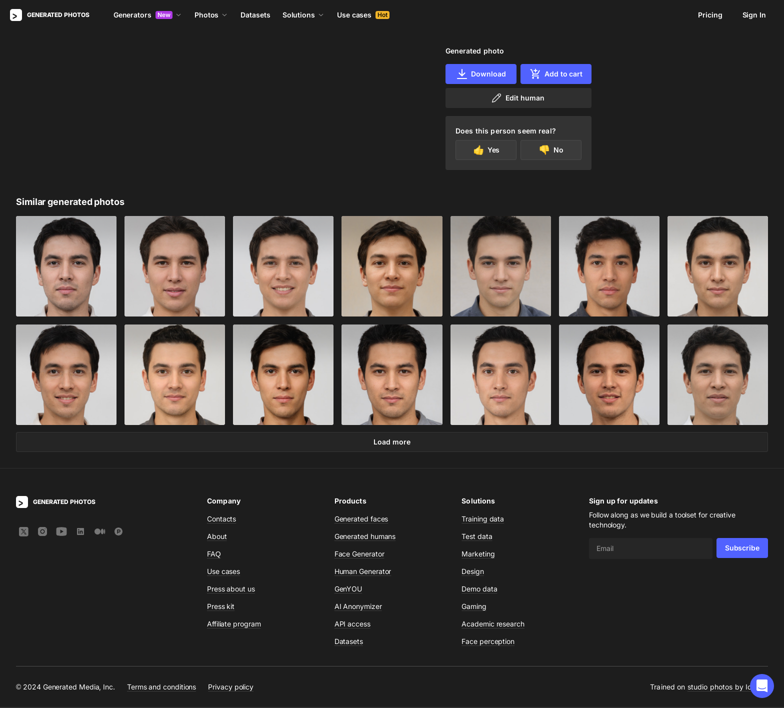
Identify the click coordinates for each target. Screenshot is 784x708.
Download (481, 74)
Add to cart (556, 74)
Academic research (493, 624)
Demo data (479, 590)
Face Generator (359, 554)
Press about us (231, 590)
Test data (477, 537)
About (217, 537)
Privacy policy (231, 688)
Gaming (474, 607)
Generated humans (365, 537)
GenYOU (348, 590)
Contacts (221, 520)
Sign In (754, 14)
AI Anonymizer (358, 607)
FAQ (214, 554)
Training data (483, 520)
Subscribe (742, 548)
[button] (762, 686)
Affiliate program (234, 624)
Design (473, 572)
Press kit (220, 607)
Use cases (363, 14)
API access (352, 624)
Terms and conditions (161, 688)
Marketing (478, 554)
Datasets (255, 14)
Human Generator (363, 572)
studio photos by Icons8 (728, 688)
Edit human (517, 98)
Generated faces (361, 520)
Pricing (710, 14)
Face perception (488, 642)
